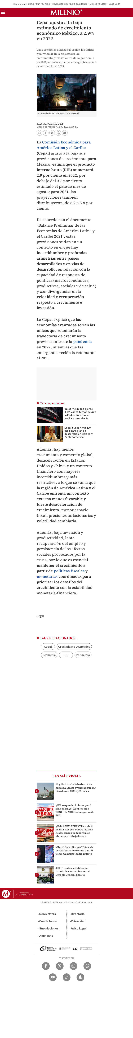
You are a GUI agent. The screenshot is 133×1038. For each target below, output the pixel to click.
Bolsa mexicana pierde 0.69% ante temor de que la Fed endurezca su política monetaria (80, 413)
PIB (66, 655)
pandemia (82, 341)
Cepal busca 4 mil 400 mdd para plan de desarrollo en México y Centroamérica (78, 432)
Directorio (78, 914)
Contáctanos (48, 921)
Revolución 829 (60, 4)
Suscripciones (49, 928)
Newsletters (47, 914)
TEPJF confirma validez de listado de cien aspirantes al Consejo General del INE (73, 871)
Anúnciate (46, 935)
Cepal (48, 646)
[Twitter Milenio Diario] (60, 966)
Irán (38, 4)
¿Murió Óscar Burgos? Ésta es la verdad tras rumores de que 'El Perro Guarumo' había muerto (75, 850)
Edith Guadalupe (78, 4)
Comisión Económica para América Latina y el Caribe (64, 144)
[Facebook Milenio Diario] (46, 966)
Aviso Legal (78, 928)
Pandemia (83, 655)
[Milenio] (66, 12)
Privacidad (78, 921)
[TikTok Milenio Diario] (66, 977)
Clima (31, 4)
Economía (49, 655)
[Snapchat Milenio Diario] (80, 977)
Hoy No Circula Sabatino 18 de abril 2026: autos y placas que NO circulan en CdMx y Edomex (76, 788)
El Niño (46, 4)
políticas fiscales (69, 570)
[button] (3, 13)
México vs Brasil (98, 4)
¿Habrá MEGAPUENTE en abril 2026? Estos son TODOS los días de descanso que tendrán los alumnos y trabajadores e (74, 831)
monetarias (47, 576)
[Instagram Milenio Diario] (73, 966)
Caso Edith (114, 4)
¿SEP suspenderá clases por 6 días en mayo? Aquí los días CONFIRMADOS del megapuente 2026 (75, 810)
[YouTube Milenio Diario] (53, 977)
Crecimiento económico (74, 646)
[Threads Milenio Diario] (87, 966)
